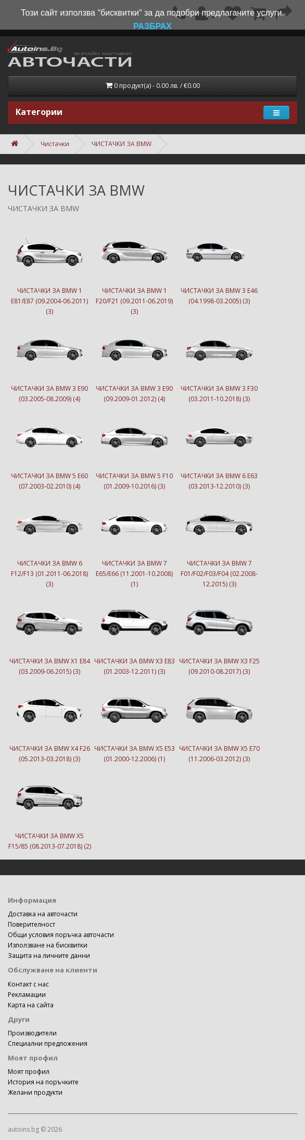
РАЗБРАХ (152, 26)
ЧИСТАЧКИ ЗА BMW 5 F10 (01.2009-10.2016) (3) (134, 447)
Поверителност (31, 924)
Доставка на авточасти (43, 914)
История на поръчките (43, 1082)
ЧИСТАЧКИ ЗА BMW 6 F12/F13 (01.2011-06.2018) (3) (49, 540)
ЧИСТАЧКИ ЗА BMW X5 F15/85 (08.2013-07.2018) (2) (49, 807)
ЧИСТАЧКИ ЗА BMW (121, 143)
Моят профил (28, 1071)
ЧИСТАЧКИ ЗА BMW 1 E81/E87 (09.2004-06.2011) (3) (49, 267)
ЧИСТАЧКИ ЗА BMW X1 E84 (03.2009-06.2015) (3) (49, 633)
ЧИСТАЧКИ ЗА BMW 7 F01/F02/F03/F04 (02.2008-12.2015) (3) (219, 540)
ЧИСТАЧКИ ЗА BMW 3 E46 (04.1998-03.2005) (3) (219, 262)
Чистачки (55, 143)
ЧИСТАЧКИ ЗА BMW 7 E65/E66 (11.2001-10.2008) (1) (134, 540)
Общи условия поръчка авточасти (61, 934)
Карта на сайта (31, 1005)
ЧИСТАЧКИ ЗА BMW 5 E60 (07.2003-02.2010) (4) (49, 447)
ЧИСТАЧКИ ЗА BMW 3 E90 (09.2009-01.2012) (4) (134, 360)
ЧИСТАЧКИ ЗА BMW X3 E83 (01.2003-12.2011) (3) (134, 633)
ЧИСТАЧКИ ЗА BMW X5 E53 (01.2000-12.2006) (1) (134, 720)
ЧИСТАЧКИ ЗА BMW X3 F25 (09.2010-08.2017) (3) (219, 633)
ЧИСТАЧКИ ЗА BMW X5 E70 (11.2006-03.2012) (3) (219, 720)
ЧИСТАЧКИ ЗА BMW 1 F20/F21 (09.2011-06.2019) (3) (134, 267)
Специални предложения (47, 1043)
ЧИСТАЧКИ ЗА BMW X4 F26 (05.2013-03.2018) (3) (49, 720)
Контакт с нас (28, 984)
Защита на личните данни (49, 955)
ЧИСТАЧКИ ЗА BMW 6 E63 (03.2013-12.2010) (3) (219, 447)
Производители (32, 1033)
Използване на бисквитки (47, 945)
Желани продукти (35, 1092)
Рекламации (27, 994)
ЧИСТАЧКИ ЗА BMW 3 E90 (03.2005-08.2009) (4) (49, 360)
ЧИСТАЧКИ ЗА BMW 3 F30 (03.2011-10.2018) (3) (219, 360)
